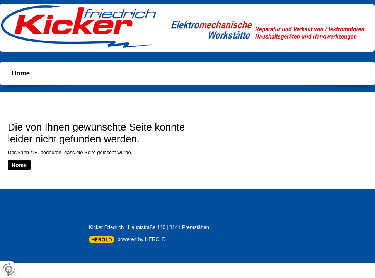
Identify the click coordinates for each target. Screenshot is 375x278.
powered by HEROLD (142, 239)
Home (21, 73)
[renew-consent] (8, 269)
